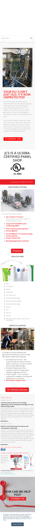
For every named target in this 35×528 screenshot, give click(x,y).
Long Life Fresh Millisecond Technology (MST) (16, 210)
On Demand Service (17, 375)
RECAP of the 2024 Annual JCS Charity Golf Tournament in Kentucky (14, 412)
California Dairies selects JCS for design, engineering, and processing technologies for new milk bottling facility (17, 389)
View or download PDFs (8, 459)
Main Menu (5, 22)
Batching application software (17, 226)
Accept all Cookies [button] (17, 524)
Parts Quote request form (16, 366)
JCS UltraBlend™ (12, 216)
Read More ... (5, 406)
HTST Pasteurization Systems (17, 214)
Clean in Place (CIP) (13, 223)
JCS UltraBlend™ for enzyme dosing (19, 219)
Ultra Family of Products (14, 202)
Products (17, 236)
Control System (12, 221)
